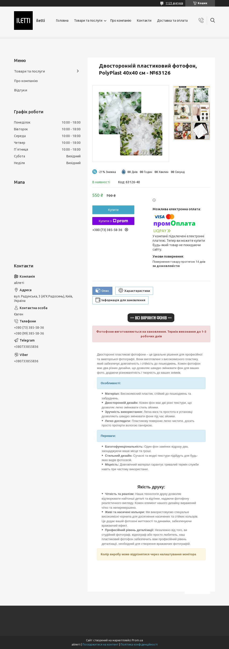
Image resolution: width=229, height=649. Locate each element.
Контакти (144, 20)
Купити (113, 210)
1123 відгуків (174, 3)
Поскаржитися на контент (100, 644)
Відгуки (20, 90)
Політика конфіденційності (139, 644)
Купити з (113, 221)
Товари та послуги (88, 20)
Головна (62, 20)
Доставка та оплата (172, 20)
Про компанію (120, 20)
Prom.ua (137, 640)
